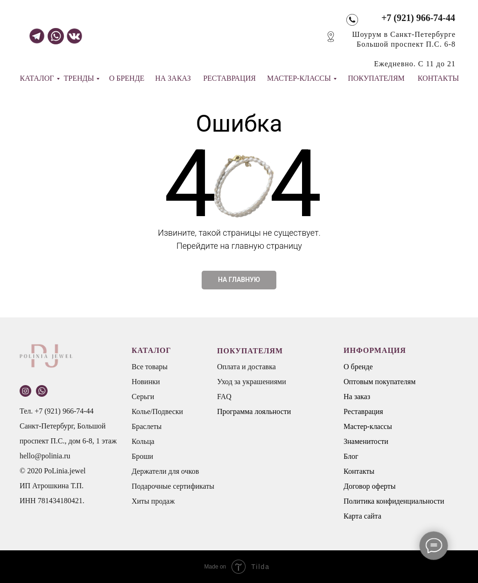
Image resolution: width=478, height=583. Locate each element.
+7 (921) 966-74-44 (418, 18)
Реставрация (363, 411)
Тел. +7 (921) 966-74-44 (57, 411)
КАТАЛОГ (37, 78)
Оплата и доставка (246, 367)
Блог (351, 456)
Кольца (143, 441)
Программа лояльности (254, 411)
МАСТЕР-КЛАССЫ (299, 78)
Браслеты (147, 426)
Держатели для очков (165, 471)
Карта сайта (362, 516)
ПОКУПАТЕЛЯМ (376, 78)
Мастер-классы (368, 426)
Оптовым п (361, 382)
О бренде (358, 367)
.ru (66, 456)
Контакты (359, 471)
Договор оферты (370, 486)
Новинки (146, 382)
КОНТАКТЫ (438, 78)
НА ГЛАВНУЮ (239, 279)
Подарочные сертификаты (173, 486)
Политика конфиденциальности (394, 501)
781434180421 (60, 501)
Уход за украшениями (251, 382)
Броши (142, 456)
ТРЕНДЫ (79, 78)
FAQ (224, 396)
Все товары (150, 367)
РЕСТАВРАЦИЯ (229, 78)
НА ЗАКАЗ (173, 78)
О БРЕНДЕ (127, 78)
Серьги (143, 396)
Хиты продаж (153, 501)
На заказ (357, 396)
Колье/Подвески (157, 411)
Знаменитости (366, 441)
